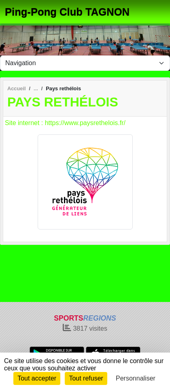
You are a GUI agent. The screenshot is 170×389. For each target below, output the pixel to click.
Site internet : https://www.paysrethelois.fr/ (65, 122)
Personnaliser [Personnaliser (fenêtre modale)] (135, 378)
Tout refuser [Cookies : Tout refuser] (86, 378)
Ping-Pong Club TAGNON (67, 11)
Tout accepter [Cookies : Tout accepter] (36, 378)
